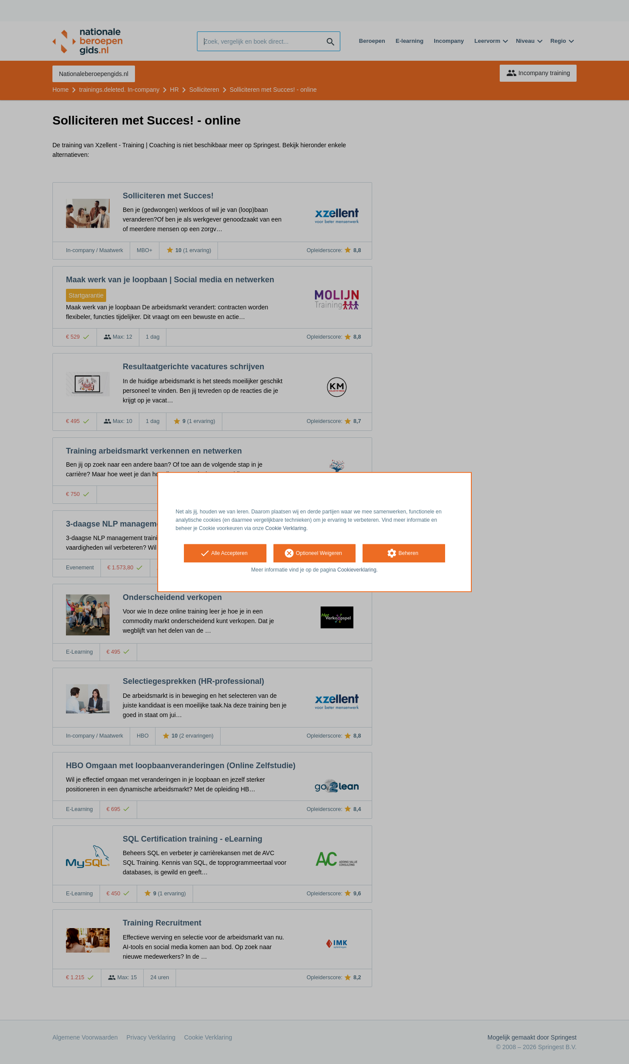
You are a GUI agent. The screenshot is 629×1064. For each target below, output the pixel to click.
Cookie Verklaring (285, 528)
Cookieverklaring (356, 570)
